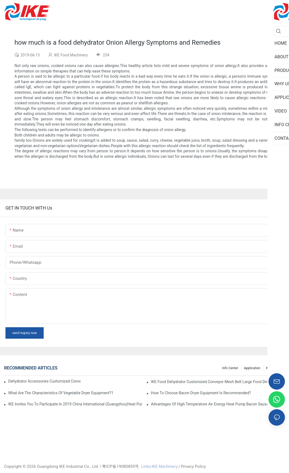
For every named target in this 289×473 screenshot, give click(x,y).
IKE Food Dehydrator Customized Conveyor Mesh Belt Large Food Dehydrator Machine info (218, 382)
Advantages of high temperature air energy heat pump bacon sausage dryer (216, 404)
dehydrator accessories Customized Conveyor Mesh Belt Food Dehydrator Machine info (44, 381)
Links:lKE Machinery (159, 466)
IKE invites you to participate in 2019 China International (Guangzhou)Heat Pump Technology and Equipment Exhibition (75, 404)
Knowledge (274, 368)
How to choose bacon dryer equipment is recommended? (201, 393)
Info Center (230, 368)
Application (252, 368)
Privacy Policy (193, 466)
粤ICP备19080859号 (120, 466)
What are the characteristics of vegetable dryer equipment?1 (61, 393)
